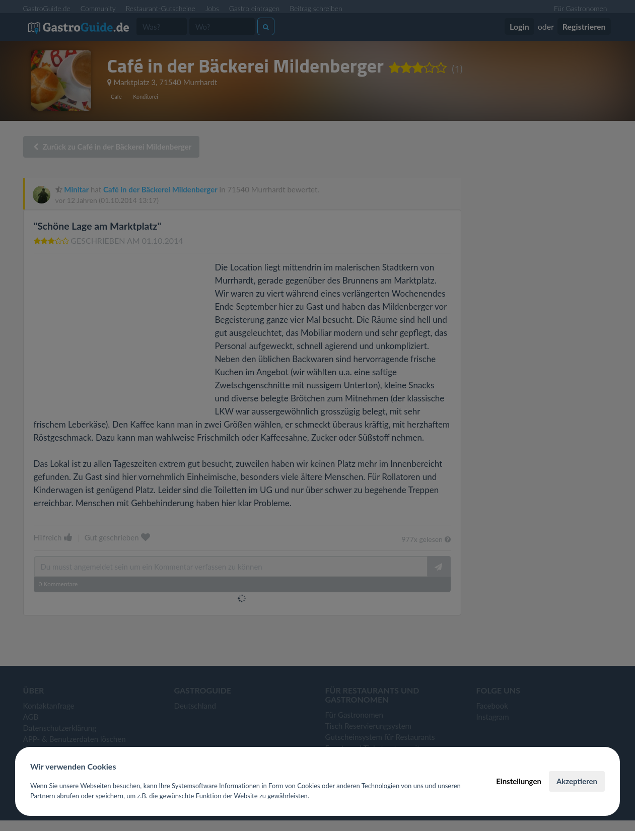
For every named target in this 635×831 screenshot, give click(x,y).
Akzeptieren (576, 781)
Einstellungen (518, 781)
